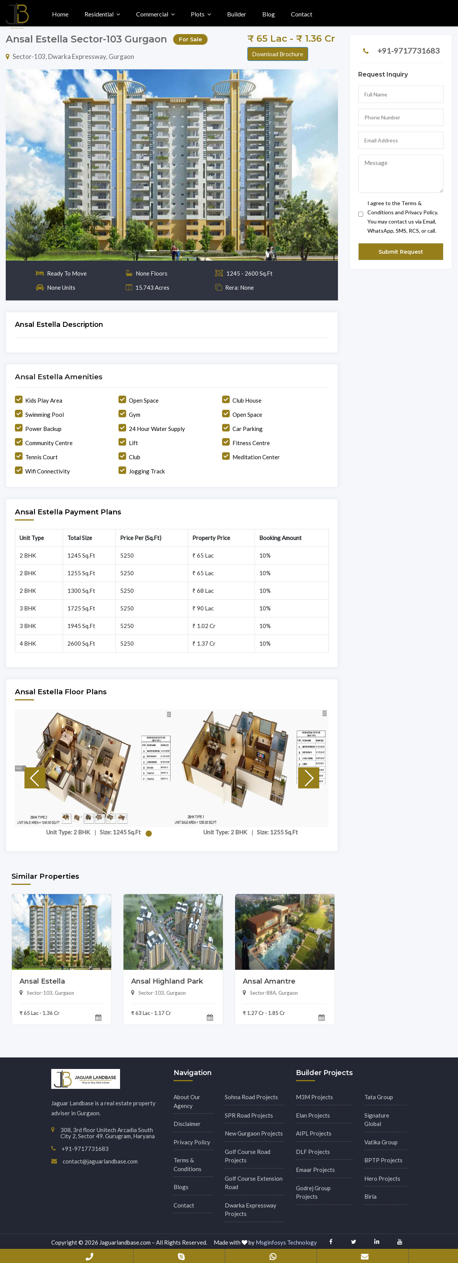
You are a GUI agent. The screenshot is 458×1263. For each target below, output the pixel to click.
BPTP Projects (383, 1160)
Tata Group (378, 1096)
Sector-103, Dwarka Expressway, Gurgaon (70, 56)
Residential (99, 14)
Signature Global (376, 1120)
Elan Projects (313, 1115)
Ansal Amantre (269, 981)
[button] (30, 165)
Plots (198, 14)
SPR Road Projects (249, 1115)
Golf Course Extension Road (254, 1183)
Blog (268, 14)
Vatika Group (381, 1142)
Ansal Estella (42, 981)
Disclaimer (187, 1123)
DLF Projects (313, 1151)
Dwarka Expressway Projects (250, 1209)
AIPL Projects (313, 1133)
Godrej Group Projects (313, 1192)
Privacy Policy (192, 1142)
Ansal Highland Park (167, 981)
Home (60, 14)
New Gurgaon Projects (254, 1133)
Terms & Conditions (187, 1164)
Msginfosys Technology (286, 1242)
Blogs (181, 1186)
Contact (301, 14)
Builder (236, 14)
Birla (370, 1196)
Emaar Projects (315, 1169)
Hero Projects (382, 1178)
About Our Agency (187, 1101)
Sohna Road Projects (251, 1096)
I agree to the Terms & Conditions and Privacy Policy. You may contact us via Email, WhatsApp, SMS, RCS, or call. (398, 217)
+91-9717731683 (408, 50)
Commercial (152, 14)
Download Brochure (277, 54)
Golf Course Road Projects (247, 1156)
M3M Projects (314, 1096)
